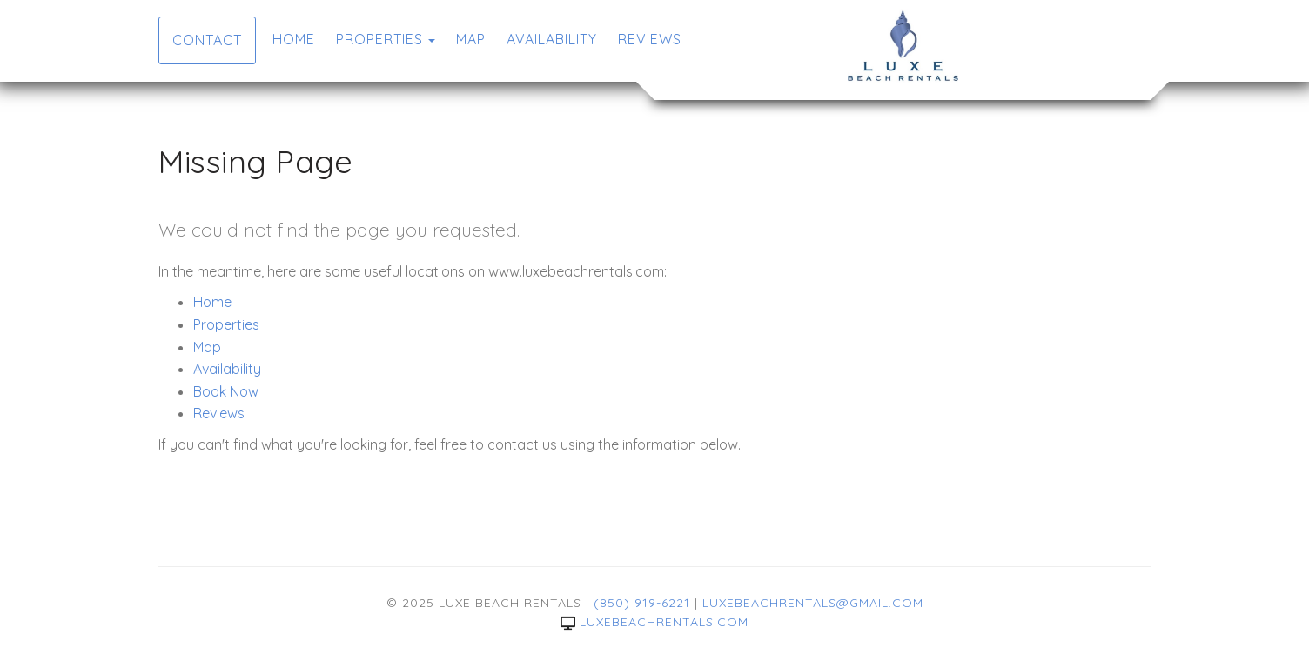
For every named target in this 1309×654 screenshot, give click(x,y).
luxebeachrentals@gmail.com (812, 603)
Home (293, 39)
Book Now (225, 391)
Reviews (649, 39)
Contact (207, 40)
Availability (552, 39)
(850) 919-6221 (642, 603)
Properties (379, 39)
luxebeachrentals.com (654, 622)
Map (471, 39)
